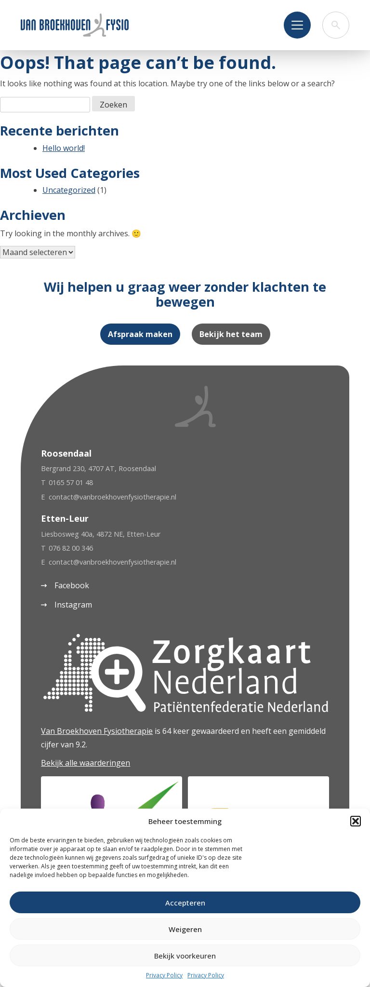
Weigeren (185, 929)
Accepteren (185, 902)
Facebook (65, 585)
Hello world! (63, 148)
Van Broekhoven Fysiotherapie (97, 731)
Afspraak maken (140, 334)
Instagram (66, 604)
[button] (355, 821)
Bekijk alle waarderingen (85, 762)
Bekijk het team (231, 334)
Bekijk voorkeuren (185, 955)
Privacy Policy (164, 975)
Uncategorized (68, 190)
